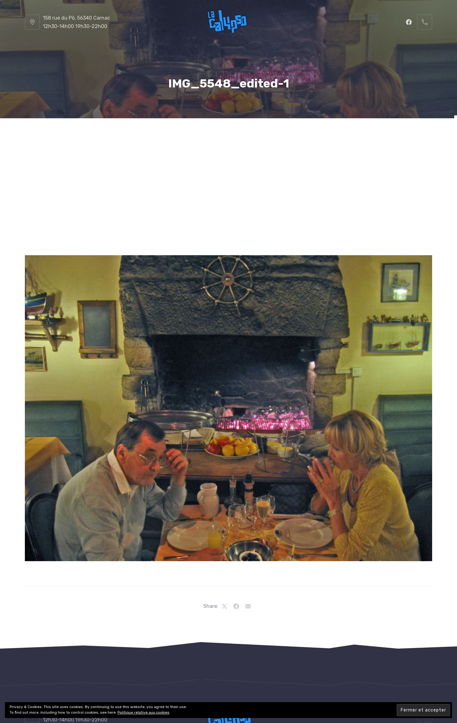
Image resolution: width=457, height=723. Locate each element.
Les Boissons (233, 133)
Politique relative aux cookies (143, 712)
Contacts (228, 164)
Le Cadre (286, 133)
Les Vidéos (389, 133)
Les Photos (337, 133)
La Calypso (68, 133)
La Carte (181, 133)
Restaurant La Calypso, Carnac (214, 700)
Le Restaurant (125, 133)
